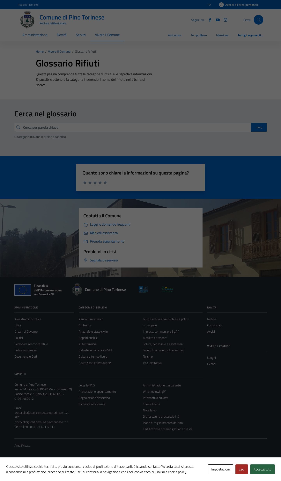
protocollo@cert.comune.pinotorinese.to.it (41, 412)
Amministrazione (35, 34)
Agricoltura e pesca (91, 319)
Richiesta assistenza (92, 404)
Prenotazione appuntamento (97, 391)
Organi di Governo (26, 331)
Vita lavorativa (152, 362)
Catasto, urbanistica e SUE (96, 350)
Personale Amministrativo (31, 344)
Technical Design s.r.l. (40, 469)
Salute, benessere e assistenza (163, 344)
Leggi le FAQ (87, 385)
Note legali (150, 410)
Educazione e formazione (95, 362)
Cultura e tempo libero (93, 356)
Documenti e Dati (25, 356)
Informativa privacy (155, 397)
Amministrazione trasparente (162, 385)
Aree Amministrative (27, 319)
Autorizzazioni (88, 344)
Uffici (17, 325)
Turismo (148, 356)
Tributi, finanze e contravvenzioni (164, 350)
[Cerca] (258, 19)
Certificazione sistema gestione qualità (168, 429)
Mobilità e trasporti (155, 337)
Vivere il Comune (107, 34)
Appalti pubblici (88, 337)
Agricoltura (174, 35)
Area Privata (22, 445)
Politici (18, 337)
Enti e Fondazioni (25, 350)
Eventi (211, 363)
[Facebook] (208, 19)
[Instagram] (224, 19)
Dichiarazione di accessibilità (161, 416)
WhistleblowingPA (154, 391)
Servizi (81, 34)
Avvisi (211, 331)
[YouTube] (216, 19)
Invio (259, 127)
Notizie (211, 319)
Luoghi (211, 357)
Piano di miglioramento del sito (163, 422)
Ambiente (85, 325)
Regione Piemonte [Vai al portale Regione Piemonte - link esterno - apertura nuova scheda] (28, 5)
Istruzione (222, 35)
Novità (62, 34)
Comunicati (214, 325)
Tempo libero (199, 35)
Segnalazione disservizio (94, 397)
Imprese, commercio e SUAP (161, 331)
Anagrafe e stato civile (93, 331)
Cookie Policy (151, 404)
